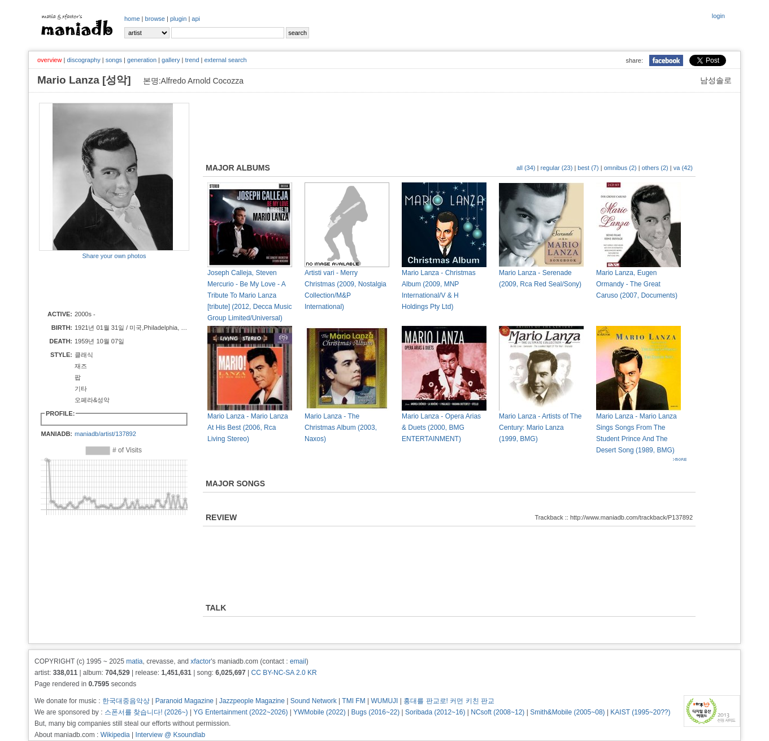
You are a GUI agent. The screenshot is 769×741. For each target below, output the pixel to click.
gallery (171, 59)
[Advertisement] (105, 284)
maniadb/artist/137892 (105, 433)
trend (192, 59)
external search (225, 59)
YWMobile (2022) (319, 712)
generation (142, 59)
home (132, 18)
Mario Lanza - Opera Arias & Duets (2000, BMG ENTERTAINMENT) (441, 427)
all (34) (526, 167)
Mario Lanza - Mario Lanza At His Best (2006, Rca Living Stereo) (247, 427)
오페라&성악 (92, 399)
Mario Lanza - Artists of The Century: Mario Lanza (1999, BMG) (540, 427)
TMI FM (353, 701)
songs (114, 59)
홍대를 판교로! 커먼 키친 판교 (448, 701)
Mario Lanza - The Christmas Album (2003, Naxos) (341, 427)
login (718, 15)
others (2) (655, 167)
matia (134, 661)
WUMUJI (384, 701)
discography (83, 59)
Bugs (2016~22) (375, 712)
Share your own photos (114, 255)
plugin (178, 18)
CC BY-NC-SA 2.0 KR (283, 673)
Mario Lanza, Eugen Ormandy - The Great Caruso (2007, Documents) (636, 284)
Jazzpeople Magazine (252, 701)
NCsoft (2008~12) (497, 712)
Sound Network (313, 701)
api (196, 18)
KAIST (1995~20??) (640, 712)
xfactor (200, 661)
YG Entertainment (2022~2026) (240, 712)
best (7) (587, 167)
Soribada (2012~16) (435, 712)
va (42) (683, 167)
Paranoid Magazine (184, 701)
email (298, 661)
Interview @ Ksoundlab (171, 735)
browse (155, 18)
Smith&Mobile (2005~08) (567, 712)
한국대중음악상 (126, 701)
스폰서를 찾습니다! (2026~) (146, 712)
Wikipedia (115, 735)
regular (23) (557, 167)
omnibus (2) (620, 167)
